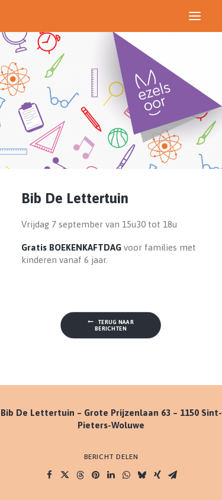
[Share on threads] (80, 475)
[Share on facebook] (50, 475)
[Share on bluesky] (142, 475)
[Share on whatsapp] (127, 475)
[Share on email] (173, 475)
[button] (195, 16)
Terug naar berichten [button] (112, 325)
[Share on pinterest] (96, 475)
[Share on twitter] (65, 475)
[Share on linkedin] (111, 475)
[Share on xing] (157, 475)
